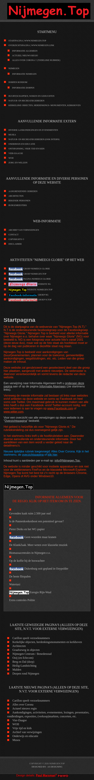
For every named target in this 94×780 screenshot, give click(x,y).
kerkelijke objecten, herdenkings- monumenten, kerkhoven (44, 105)
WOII (11, 158)
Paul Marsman (45, 775)
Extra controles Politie (22, 600)
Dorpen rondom (17, 82)
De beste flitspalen (20, 576)
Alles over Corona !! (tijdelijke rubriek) (36, 60)
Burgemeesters (17, 205)
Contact (13, 234)
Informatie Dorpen (23, 88)
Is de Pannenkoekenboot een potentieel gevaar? (36, 521)
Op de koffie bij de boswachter (27, 560)
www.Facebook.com (60, 408)
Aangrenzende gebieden (22, 191)
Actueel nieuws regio (25, 55)
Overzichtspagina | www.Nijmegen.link (31, 45)
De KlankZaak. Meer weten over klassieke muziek (38, 544)
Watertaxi (14, 584)
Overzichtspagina (16, 420)
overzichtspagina (33, 454)
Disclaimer (15, 244)
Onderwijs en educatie (21, 144)
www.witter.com (13, 411)
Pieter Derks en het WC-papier (27, 529)
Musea (12, 134)
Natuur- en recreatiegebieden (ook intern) (33, 139)
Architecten (15, 196)
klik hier (52, 454)
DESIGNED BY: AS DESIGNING (47, 766)
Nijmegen (13, 68)
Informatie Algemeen (24, 51)
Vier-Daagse (15, 153)
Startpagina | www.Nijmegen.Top (27, 40)
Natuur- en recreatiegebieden (26, 100)
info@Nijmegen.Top (67, 460)
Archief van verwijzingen (23, 230)
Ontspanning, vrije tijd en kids (26, 148)
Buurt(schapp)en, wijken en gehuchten (31, 96)
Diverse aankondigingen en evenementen (33, 130)
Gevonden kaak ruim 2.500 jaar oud (30, 513)
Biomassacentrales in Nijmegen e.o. (30, 552)
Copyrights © (16, 239)
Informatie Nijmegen (24, 74)
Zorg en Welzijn (17, 162)
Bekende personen (19, 200)
